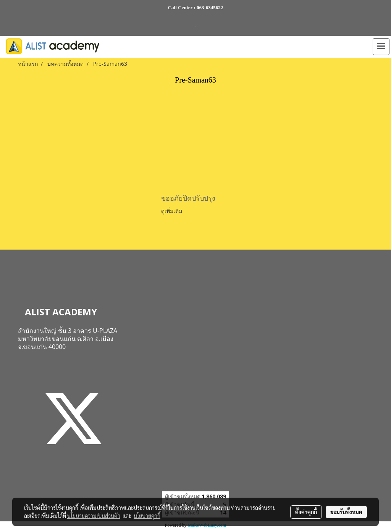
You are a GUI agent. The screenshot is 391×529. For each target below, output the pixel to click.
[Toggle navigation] (381, 46)
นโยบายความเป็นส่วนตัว (93, 515)
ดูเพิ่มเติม (172, 210)
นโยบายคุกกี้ (147, 515)
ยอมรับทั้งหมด (346, 511)
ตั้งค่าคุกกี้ (306, 511)
